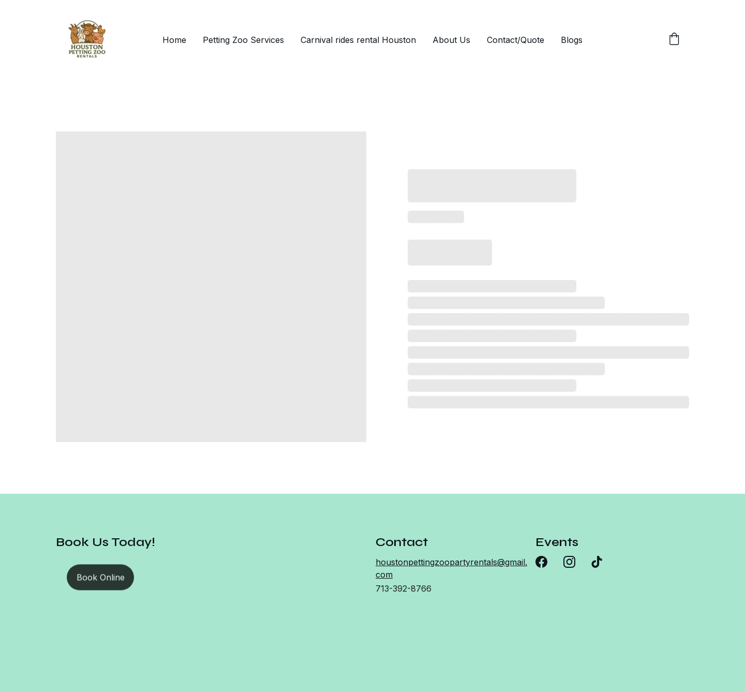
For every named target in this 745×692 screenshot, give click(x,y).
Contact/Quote (515, 40)
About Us (451, 40)
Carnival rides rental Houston (358, 40)
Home (174, 40)
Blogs (572, 40)
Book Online (101, 578)
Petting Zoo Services (243, 40)
